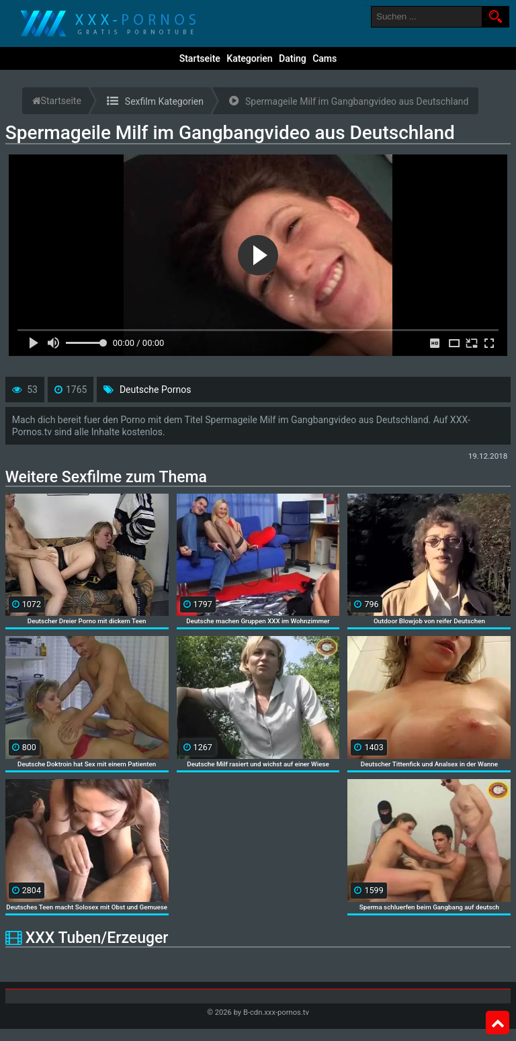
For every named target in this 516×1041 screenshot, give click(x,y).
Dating (292, 58)
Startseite (199, 58)
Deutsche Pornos (155, 389)
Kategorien (249, 58)
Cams (324, 58)
